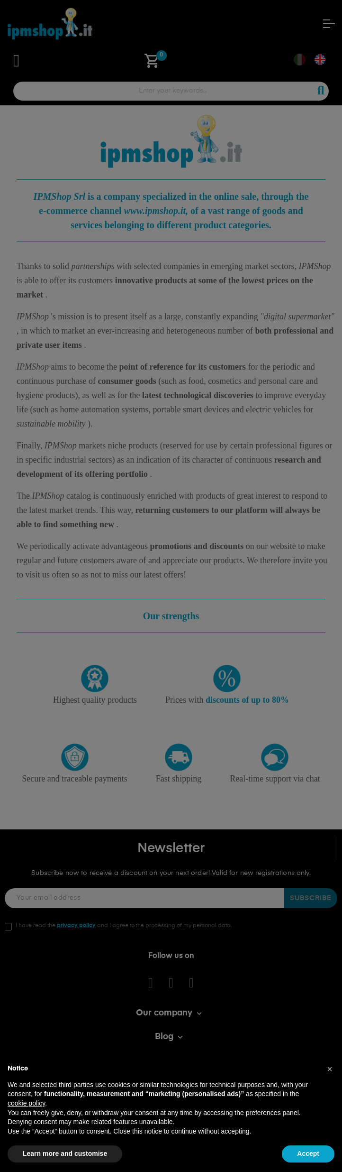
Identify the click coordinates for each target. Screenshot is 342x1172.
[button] (329, 1069)
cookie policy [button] (26, 1103)
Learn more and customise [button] (65, 1153)
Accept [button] (308, 1153)
